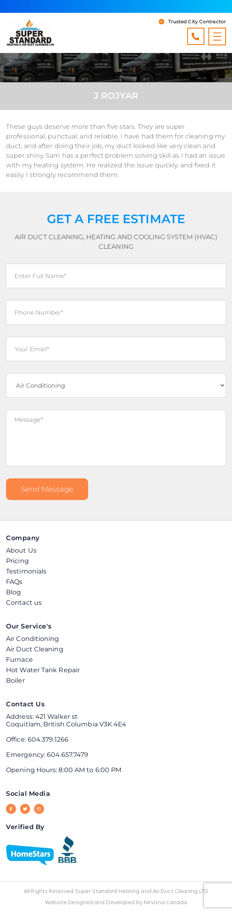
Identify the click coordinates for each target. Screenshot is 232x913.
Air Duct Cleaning (34, 649)
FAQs (14, 582)
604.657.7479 (67, 754)
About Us (21, 550)
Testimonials (26, 571)
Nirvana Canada (165, 903)
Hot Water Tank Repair (43, 670)
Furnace (19, 659)
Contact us (24, 602)
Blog (13, 592)
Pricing (17, 561)
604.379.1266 (195, 36)
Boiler (15, 680)
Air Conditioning (32, 639)
